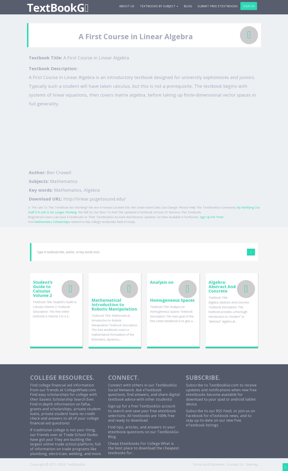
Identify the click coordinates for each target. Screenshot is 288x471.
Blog (188, 6)
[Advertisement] (144, 138)
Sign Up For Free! (211, 217)
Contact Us (235, 464)
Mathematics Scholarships (52, 222)
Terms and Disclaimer (208, 464)
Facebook (194, 415)
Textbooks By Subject (159, 6)
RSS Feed (223, 410)
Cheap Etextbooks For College (134, 443)
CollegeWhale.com (80, 389)
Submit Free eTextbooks (218, 6)
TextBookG (57, 7)
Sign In (248, 6)
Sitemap (252, 464)
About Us (126, 6)
